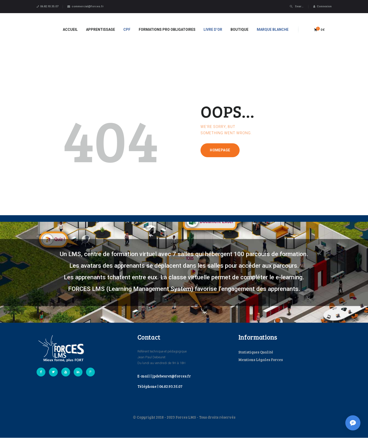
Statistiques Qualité (255, 351)
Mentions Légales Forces (260, 359)
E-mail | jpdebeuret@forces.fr (164, 375)
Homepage (220, 150)
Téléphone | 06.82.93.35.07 (159, 386)
